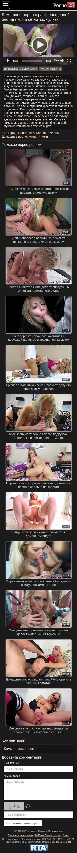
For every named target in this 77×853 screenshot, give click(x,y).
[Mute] (62, 60)
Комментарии (49, 68)
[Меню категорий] (6, 5)
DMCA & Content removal (48, 835)
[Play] (38, 44)
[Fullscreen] (69, 60)
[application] (38, 44)
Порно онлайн (55, 831)
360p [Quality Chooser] (56, 60)
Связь (66, 835)
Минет (33, 136)
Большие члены (47, 132)
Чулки (43, 136)
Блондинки (26, 132)
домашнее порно (25, 122)
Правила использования (20, 835)
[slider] (32, 61)
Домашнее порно (14, 136)
